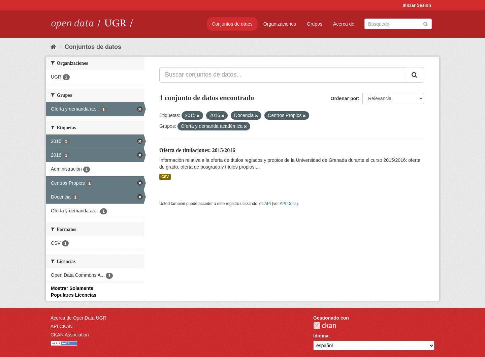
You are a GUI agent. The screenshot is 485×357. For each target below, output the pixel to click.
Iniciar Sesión (416, 5)
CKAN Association (70, 334)
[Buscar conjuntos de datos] (398, 24)
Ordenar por (344, 98)
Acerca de (343, 24)
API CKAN (61, 326)
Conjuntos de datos (232, 24)
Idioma (320, 335)
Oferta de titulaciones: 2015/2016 (197, 150)
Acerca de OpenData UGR (78, 318)
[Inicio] (53, 46)
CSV (165, 177)
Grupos (314, 24)
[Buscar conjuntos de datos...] (282, 75)
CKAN (324, 325)
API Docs (288, 203)
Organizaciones (279, 24)
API (267, 203)
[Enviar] (425, 23)
